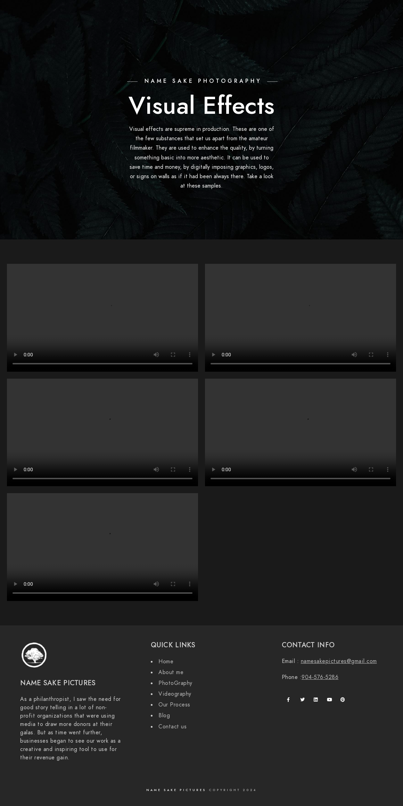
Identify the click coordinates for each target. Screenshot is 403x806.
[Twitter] (351, 14)
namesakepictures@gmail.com (339, 661)
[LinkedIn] (317, 700)
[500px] (376, 14)
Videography (174, 694)
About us (234, 28)
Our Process (341, 28)
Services (265, 28)
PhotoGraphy (175, 683)
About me (170, 672)
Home (205, 28)
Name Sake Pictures (177, 790)
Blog (373, 28)
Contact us (172, 726)
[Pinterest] (343, 700)
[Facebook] (339, 14)
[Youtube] (330, 700)
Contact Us (300, 28)
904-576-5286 (320, 677)
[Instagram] (364, 14)
